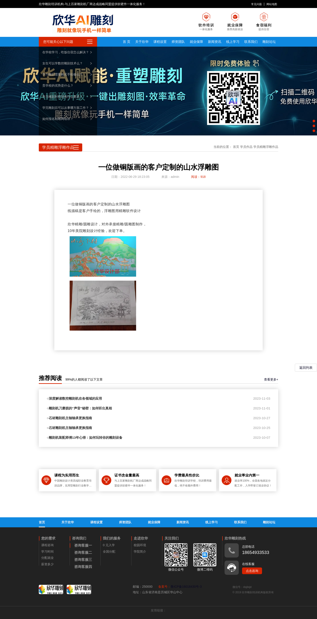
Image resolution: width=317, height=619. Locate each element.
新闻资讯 (214, 42)
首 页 (126, 42)
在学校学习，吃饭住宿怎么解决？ (65, 52)
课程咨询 (47, 545)
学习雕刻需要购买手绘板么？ (62, 74)
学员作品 (246, 147)
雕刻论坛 (269, 42)
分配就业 (47, 557)
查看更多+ (271, 379)
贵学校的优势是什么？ (57, 85)
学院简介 (140, 551)
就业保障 (196, 42)
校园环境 (140, 545)
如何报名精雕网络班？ (57, 119)
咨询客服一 (83, 545)
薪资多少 (47, 564)
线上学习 (232, 42)
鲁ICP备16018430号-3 (186, 586)
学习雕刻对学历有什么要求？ (62, 96)
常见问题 (256, 4)
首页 (236, 147)
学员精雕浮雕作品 (265, 147)
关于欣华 (142, 42)
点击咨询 (252, 571)
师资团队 (178, 42)
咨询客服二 (83, 552)
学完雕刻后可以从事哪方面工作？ (65, 107)
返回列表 (306, 367)
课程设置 (160, 42)
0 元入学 (109, 545)
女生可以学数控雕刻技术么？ (62, 63)
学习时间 (47, 551)
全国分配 (109, 551)
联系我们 (251, 42)
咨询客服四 (83, 567)
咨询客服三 (83, 559)
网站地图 (271, 4)
